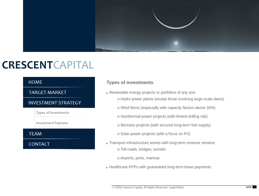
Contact (59, 144)
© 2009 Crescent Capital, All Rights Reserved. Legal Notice (148, 187)
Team (59, 134)
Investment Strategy (59, 103)
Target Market (59, 92)
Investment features (59, 123)
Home (59, 82)
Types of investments (59, 113)
